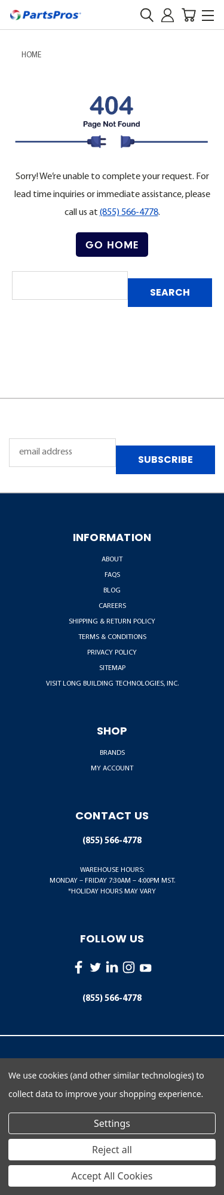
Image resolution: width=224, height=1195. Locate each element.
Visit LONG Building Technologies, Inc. (112, 683)
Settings (112, 1123)
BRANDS (112, 753)
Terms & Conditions (112, 637)
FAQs (112, 575)
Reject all (112, 1149)
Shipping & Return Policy (112, 621)
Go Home (112, 244)
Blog (112, 590)
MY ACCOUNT (112, 768)
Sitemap (112, 668)
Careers (112, 606)
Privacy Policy (112, 652)
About (112, 559)
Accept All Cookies (112, 1175)
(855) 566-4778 (129, 212)
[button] (112, 244)
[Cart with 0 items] (188, 15)
